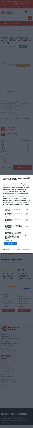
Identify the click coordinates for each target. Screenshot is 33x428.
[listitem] (16, 209)
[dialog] (16, 214)
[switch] (26, 214)
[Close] (29, 178)
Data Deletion (6, 249)
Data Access (16, 249)
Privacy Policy (26, 249)
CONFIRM (10, 243)
